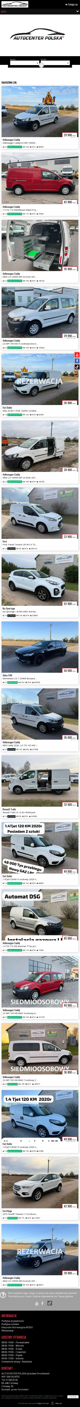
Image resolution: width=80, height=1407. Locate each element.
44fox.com (56, 1403)
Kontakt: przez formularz (15, 1389)
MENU (3, 11)
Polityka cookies (10, 1324)
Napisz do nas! (33, 1403)
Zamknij (73, 1397)
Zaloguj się (71, 4)
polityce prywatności (50, 1398)
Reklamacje (7, 1330)
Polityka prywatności (12, 1321)
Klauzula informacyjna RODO (17, 1327)
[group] (40, 36)
